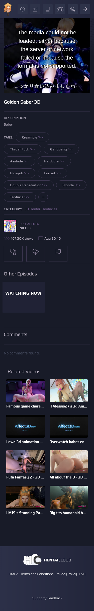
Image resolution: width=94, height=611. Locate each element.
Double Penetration (28, 185)
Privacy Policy (66, 574)
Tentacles (49, 209)
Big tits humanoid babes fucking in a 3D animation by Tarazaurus (69, 513)
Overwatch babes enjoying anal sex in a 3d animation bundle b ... (69, 442)
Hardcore (54, 161)
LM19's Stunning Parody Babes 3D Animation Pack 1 (25, 513)
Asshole (19, 161)
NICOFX (26, 228)
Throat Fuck (22, 149)
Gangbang (61, 149)
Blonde (71, 185)
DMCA (13, 574)
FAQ (82, 574)
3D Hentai (32, 209)
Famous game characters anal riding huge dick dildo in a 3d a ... (25, 406)
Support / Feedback (47, 598)
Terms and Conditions (36, 574)
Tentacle (20, 197)
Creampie (32, 137)
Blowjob (19, 173)
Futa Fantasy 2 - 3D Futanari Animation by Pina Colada (25, 477)
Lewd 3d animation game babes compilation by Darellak (25, 442)
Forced (52, 173)
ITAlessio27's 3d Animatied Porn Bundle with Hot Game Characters (69, 406)
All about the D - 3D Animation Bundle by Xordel (69, 477)
